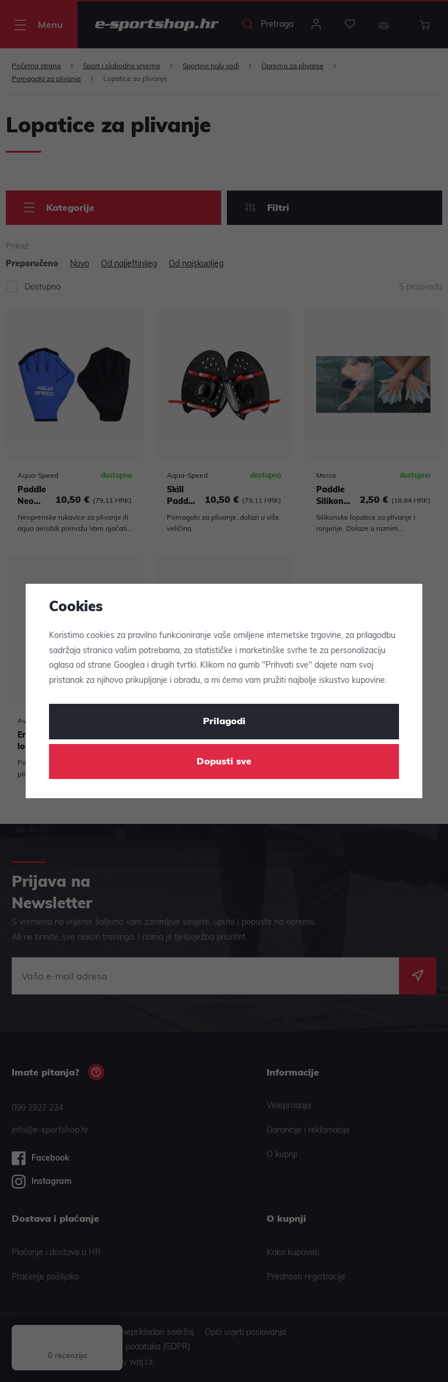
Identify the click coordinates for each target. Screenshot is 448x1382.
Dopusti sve (224, 762)
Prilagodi (224, 722)
